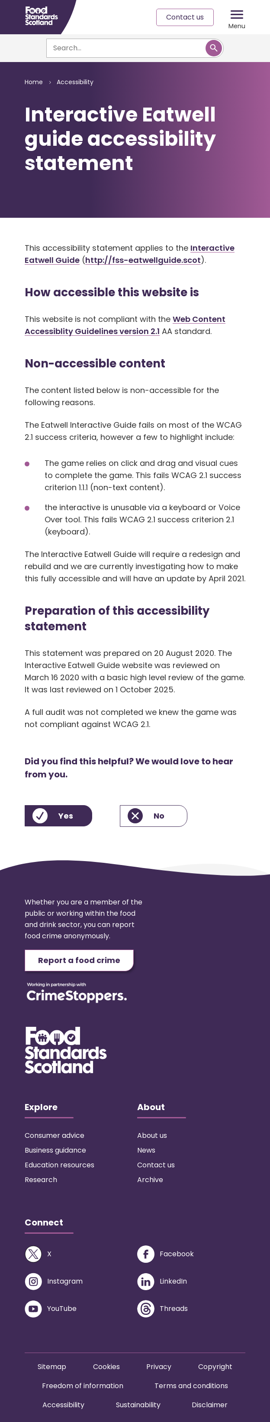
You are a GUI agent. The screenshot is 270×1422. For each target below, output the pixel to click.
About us (152, 1135)
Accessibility (75, 82)
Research (41, 1180)
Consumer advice (54, 1135)
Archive (150, 1180)
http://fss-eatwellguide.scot (143, 260)
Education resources (59, 1165)
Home (34, 82)
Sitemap (52, 1367)
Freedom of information (82, 1386)
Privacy (158, 1367)
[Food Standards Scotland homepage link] (41, 16)
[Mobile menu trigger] (236, 17)
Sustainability (138, 1405)
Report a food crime (79, 960)
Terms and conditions (191, 1386)
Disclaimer (210, 1405)
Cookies (106, 1367)
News (146, 1150)
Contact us (185, 17)
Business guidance (55, 1150)
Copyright (215, 1367)
